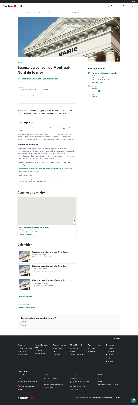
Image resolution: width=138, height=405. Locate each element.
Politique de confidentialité (95, 397)
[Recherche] (113, 6)
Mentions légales (109, 397)
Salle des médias (40, 353)
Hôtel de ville (74, 348)
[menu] (24, 6)
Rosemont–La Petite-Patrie (78, 386)
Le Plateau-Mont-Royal (50, 378)
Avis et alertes (22, 351)
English (133, 1)
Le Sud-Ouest (48, 381)
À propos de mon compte (25, 348)
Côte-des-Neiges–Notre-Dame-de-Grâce (28, 382)
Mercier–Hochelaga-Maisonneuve (53, 384)
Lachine (20, 389)
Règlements (91, 351)
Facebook (110, 348)
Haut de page (116, 338)
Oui (24, 322)
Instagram (110, 351)
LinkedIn (109, 355)
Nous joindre (38, 350)
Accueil (20, 13)
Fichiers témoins (81, 397)
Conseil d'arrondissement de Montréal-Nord (38, 13)
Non (24, 325)
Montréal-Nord (26, 78)
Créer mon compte (23, 354)
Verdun (99, 378)
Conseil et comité (31, 307)
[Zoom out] (74, 223)
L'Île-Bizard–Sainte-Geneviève (26, 386)
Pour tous (21, 307)
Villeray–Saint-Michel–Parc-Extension (108, 384)
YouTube (109, 361)
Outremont (73, 375)
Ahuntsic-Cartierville (24, 375)
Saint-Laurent (74, 389)
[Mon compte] (128, 6)
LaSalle (46, 375)
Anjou (19, 378)
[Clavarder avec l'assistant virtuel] (133, 400)
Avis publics (91, 348)
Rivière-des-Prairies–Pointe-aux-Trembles (80, 382)
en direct (59, 128)
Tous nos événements (25, 296)
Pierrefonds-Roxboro (76, 378)
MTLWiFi (72, 351)
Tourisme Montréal (75, 354)
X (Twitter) (110, 358)
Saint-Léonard (101, 375)
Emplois (55, 351)
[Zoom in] (74, 220)
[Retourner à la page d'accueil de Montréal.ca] (10, 6)
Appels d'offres (57, 348)
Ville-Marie (100, 381)
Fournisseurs (56, 354)
